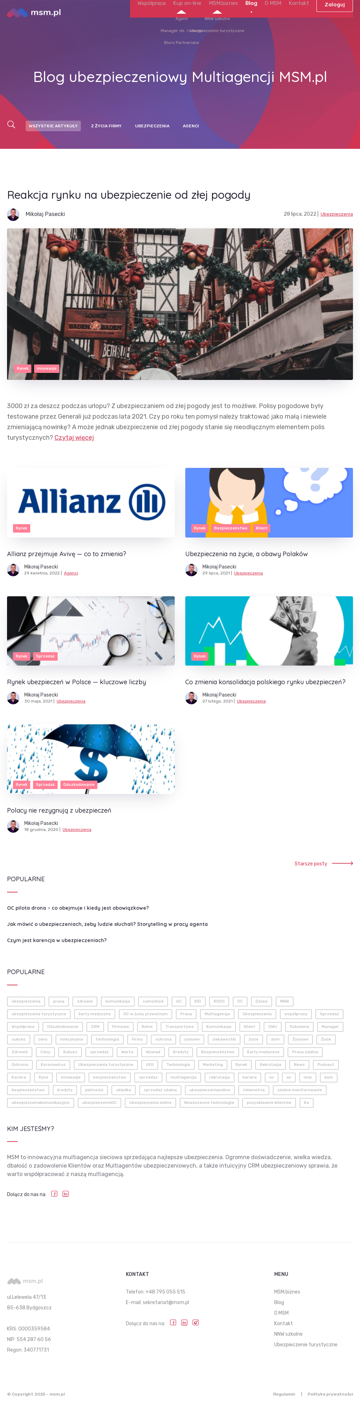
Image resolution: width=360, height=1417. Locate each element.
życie (253, 1039)
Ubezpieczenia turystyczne (105, 1064)
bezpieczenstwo (109, 1077)
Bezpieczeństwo (217, 1052)
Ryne (43, 1077)
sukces (19, 1039)
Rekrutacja (270, 1064)
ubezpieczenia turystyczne (39, 1014)
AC (179, 1001)
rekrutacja (219, 1077)
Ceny (45, 1052)
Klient (250, 1026)
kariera (250, 1077)
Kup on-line (196, 24)
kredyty (64, 1090)
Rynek (241, 1064)
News (299, 1064)
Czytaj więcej (74, 437)
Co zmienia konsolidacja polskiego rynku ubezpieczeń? (265, 682)
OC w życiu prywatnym (145, 1014)
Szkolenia (299, 1026)
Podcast (325, 1064)
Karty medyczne (263, 1052)
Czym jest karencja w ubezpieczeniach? (57, 940)
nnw (308, 1077)
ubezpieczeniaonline (209, 1090)
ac (289, 1077)
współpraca (295, 1014)
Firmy (137, 1039)
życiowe (192, 1039)
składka (123, 1090)
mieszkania (71, 1039)
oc (271, 1077)
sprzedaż (99, 1052)
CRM (95, 1026)
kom (328, 1077)
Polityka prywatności (330, 1394)
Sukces (70, 1052)
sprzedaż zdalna (160, 1090)
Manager (330, 1026)
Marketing (213, 1064)
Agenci (191, 125)
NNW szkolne (288, 1334)
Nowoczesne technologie (209, 1102)
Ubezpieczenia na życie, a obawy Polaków (246, 554)
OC (240, 1001)
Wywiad (153, 1052)
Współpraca (163, 24)
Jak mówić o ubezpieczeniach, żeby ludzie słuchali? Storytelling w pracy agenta (107, 924)
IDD (197, 1001)
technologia (107, 1039)
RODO (219, 1001)
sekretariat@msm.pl (166, 1302)
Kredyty (180, 1052)
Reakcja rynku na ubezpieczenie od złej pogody (151, 194)
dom (275, 1039)
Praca (186, 1014)
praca (58, 1001)
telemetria (254, 1090)
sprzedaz (148, 1077)
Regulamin (279, 1394)
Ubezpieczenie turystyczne (306, 1345)
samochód (153, 1001)
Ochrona (20, 1064)
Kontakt (299, 24)
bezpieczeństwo (28, 1090)
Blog (255, 24)
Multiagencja (217, 1014)
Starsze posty (324, 864)
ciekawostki (224, 1039)
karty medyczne (95, 1014)
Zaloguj (334, 23)
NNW (284, 1001)
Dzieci (262, 1001)
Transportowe (179, 1026)
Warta (127, 1052)
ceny (42, 1039)
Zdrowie (20, 1052)
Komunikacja (218, 1026)
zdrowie (85, 1001)
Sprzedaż (329, 1014)
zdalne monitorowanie (299, 1090)
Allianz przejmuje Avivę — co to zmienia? (66, 554)
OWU (272, 1026)
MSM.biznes (230, 24)
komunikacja (117, 1001)
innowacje (71, 1077)
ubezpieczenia (26, 1001)
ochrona (163, 1039)
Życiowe (300, 1039)
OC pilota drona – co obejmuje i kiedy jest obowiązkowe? (78, 908)
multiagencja (184, 1077)
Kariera (19, 1077)
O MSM (276, 24)
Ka (306, 1102)
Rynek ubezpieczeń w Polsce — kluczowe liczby (76, 682)
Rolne (147, 1026)
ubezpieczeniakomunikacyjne (41, 1102)
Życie (326, 1039)
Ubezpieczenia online (150, 1102)
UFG (150, 1064)
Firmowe (120, 1026)
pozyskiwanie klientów (269, 1102)
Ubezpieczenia (152, 125)
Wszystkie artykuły (53, 125)
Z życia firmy (106, 125)
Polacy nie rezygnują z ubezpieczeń (59, 810)
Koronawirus (53, 1064)
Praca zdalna (305, 1052)
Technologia (178, 1064)
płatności (94, 1090)
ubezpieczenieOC (99, 1102)
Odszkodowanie (62, 1026)
